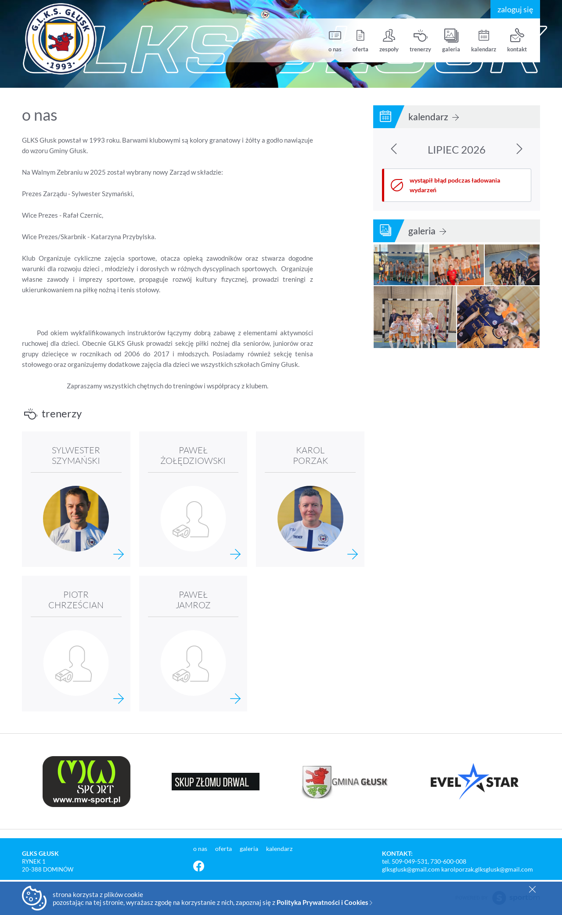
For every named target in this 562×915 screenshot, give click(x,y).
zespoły (389, 40)
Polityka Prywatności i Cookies (324, 902)
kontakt (517, 40)
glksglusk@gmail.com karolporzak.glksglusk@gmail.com (457, 869)
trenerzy (420, 40)
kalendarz (483, 40)
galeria (451, 40)
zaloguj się (515, 9)
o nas (335, 40)
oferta (360, 40)
